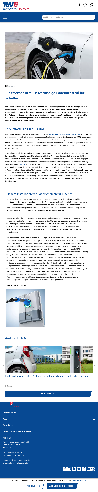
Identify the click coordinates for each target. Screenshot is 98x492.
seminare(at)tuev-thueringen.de (16, 460)
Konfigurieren (33, 486)
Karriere (7, 419)
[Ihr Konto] (91, 5)
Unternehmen (9, 413)
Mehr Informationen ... (80, 481)
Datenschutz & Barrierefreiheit (17, 432)
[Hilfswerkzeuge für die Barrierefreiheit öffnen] (79, 5)
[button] (3, 366)
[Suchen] (92, 17)
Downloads (8, 425)
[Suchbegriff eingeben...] (65, 17)
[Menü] (5, 17)
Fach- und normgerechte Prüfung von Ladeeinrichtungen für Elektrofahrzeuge (47, 376)
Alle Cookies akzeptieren (61, 486)
